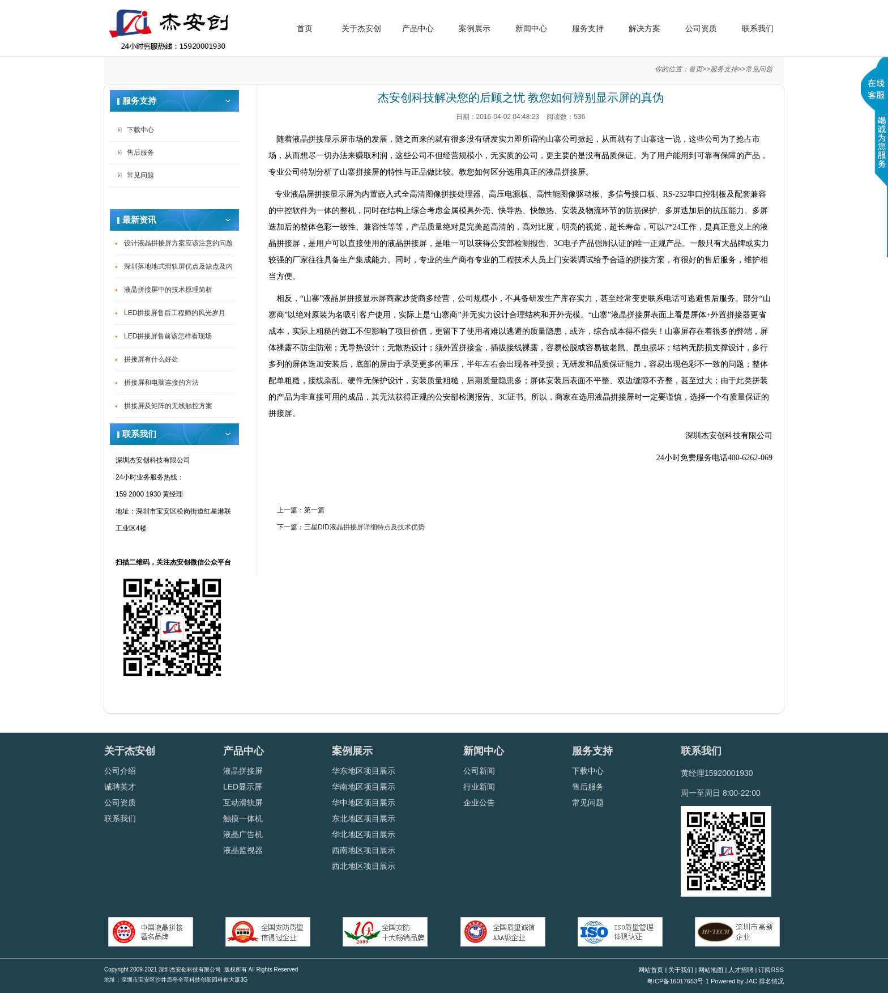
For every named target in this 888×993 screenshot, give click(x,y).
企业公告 (479, 802)
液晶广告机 (243, 834)
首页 (305, 28)
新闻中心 (531, 28)
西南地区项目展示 (363, 850)
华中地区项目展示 (363, 802)
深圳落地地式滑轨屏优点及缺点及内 (178, 266)
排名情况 (771, 981)
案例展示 (474, 28)
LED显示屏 (242, 786)
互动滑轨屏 (243, 802)
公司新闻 (479, 770)
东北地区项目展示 (363, 818)
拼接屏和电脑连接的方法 (161, 383)
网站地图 (710, 969)
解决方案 (644, 28)
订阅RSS (771, 969)
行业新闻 (479, 786)
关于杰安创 (361, 28)
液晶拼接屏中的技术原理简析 (168, 290)
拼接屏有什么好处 (151, 359)
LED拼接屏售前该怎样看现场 (168, 336)
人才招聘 (740, 969)
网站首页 (650, 969)
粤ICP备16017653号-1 (678, 981)
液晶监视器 (243, 850)
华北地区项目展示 (363, 834)
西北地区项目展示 (363, 866)
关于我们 (680, 969)
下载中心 (140, 130)
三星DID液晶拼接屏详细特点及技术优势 (364, 527)
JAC (752, 981)
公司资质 (701, 28)
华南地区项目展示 (363, 786)
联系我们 (758, 28)
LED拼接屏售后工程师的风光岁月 (174, 313)
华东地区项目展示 (363, 770)
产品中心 (418, 28)
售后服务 (140, 152)
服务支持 (588, 28)
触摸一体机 (243, 818)
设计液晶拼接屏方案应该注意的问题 (178, 243)
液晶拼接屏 (243, 770)
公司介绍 (120, 770)
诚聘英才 (120, 786)
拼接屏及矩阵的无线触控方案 (168, 406)
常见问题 (758, 69)
